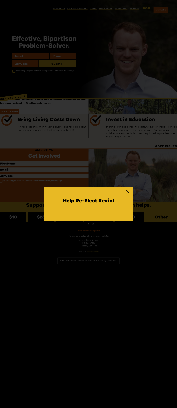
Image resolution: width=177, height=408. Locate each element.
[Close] (128, 190)
